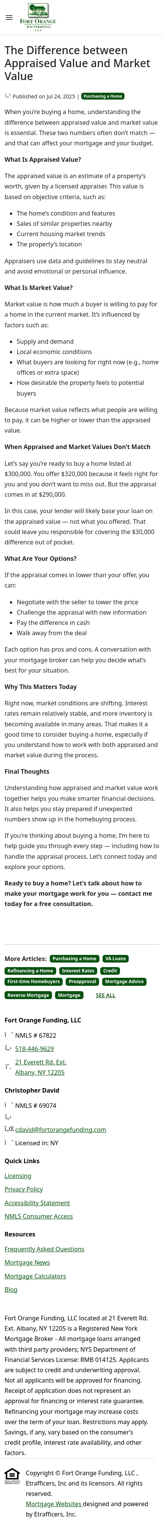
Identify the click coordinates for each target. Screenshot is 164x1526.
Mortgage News (27, 1262)
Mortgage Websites (54, 1504)
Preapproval (82, 981)
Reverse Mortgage (28, 995)
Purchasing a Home (103, 96)
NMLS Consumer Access (39, 1216)
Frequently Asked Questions (44, 1249)
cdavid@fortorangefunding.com (60, 1129)
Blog (11, 1289)
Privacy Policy (24, 1189)
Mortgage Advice (124, 981)
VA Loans (116, 958)
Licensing (18, 1176)
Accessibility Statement (37, 1203)
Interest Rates (78, 970)
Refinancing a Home (30, 970)
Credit (110, 970)
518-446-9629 (34, 1049)
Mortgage (69, 995)
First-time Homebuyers (34, 981)
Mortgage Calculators (35, 1276)
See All (106, 995)
